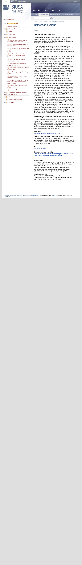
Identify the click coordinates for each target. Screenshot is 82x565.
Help (76, 14)
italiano (20, 1)
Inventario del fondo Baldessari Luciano (47, 133)
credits (7, 195)
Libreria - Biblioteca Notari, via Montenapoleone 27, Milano (17, 40)
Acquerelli (11, 102)
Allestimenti (12, 34)
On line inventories (67, 14)
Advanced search (55, 14)
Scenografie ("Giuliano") (15, 99)
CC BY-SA (55, 195)
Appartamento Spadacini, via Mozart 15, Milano (16, 64)
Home (35, 14)
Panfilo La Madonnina (16, 90)
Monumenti (12, 97)
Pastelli (10, 31)
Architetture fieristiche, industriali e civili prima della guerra (16, 93)
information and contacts (23, 195)
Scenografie (12, 29)
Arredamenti (12, 37)
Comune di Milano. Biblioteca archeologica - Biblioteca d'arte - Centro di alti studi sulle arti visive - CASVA (54, 154)
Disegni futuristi (12, 26)
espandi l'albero (9, 19)
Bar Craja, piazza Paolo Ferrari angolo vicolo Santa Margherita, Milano (17, 55)
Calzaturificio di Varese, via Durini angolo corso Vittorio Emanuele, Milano (18, 50)
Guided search (43, 21)
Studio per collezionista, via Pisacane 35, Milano (16, 60)
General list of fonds (55, 21)
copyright (12, 195)
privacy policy (35, 195)
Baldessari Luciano (12, 23)
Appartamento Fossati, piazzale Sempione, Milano (17, 76)
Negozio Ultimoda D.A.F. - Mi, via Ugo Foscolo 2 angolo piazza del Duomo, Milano (17, 82)
